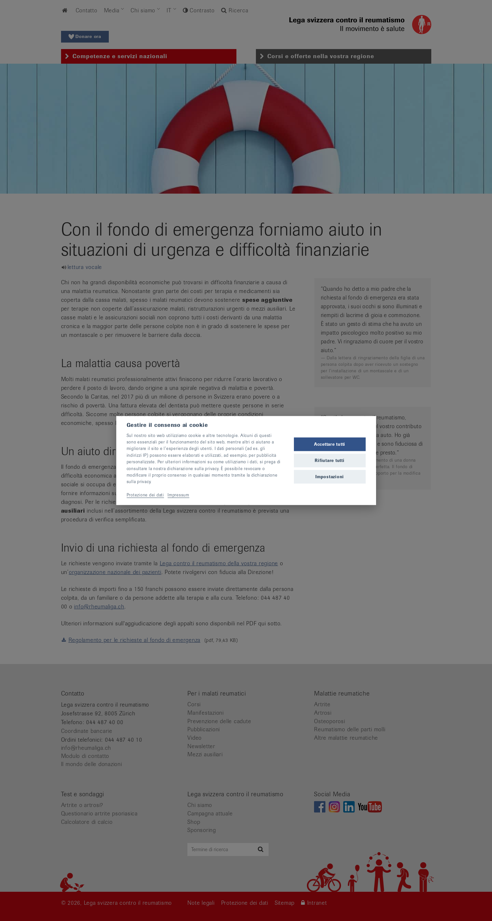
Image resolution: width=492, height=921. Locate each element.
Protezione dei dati (145, 495)
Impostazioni (329, 477)
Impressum (178, 495)
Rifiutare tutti (329, 460)
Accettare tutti (329, 444)
